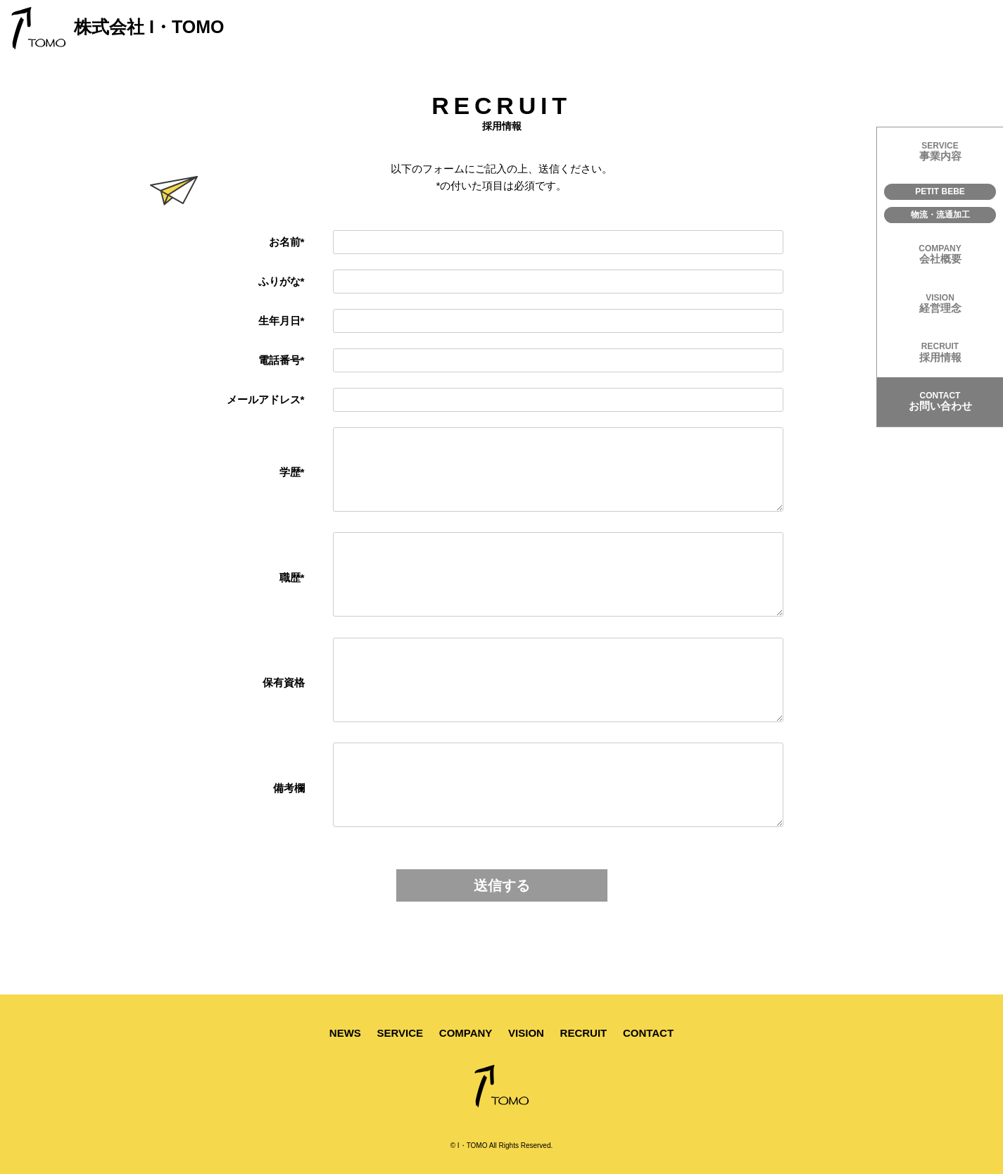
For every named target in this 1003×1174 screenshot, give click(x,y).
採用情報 (940, 351)
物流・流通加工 (940, 215)
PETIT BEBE (940, 191)
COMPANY (466, 1033)
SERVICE (400, 1033)
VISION (526, 1033)
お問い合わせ (940, 401)
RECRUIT (583, 1033)
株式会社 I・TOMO (117, 28)
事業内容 (940, 151)
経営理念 (940, 303)
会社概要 (940, 254)
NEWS (345, 1033)
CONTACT (648, 1033)
